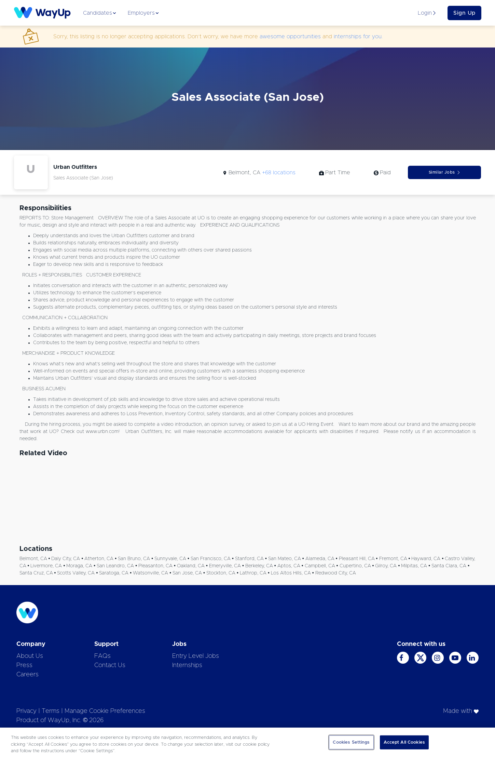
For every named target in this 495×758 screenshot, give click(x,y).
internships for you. (358, 36)
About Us (29, 656)
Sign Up (464, 13)
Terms (50, 711)
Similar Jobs (444, 172)
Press (24, 665)
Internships (187, 665)
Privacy (26, 711)
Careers (27, 675)
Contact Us (109, 665)
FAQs (102, 656)
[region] (247, 743)
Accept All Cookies (404, 742)
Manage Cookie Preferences (105, 711)
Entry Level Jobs (195, 656)
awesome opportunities (290, 36)
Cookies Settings (351, 742)
